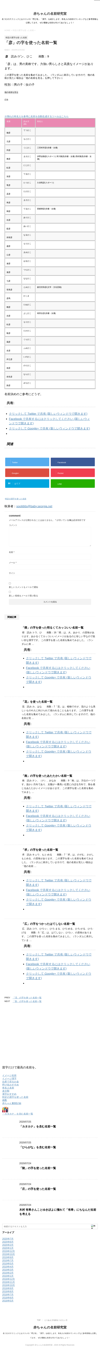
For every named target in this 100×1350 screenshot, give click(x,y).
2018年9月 (8, 1288)
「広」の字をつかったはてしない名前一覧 (48, 923)
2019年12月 (8, 1251)
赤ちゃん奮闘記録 (11, 1103)
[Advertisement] (39, 106)
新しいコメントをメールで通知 (23, 587)
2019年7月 (8, 1260)
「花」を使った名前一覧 (37, 701)
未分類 (5, 1091)
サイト (12, 573)
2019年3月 (8, 1270)
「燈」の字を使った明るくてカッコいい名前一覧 (53, 627)
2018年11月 (8, 1282)
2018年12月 (8, 1279)
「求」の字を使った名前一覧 (40, 849)
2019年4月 (8, 1266)
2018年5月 (8, 1301)
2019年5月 (8, 1263)
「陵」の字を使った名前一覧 (37, 1168)
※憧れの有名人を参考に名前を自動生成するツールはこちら (36, 116)
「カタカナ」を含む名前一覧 (17, 1114)
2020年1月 (8, 1248)
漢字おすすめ (9, 1094)
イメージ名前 (9, 1075)
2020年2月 (8, 1245)
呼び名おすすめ (10, 1084)
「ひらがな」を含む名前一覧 (37, 1147)
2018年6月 (8, 1297)
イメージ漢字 (9, 1078)
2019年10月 (8, 1254)
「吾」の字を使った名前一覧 (27, 1001)
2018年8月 (8, 1291)
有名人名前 (8, 1088)
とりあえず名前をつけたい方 (56, 1320)
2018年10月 (8, 1285)
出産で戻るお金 (10, 1081)
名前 (11, 552)
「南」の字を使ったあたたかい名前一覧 (47, 775)
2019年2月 (8, 1273)
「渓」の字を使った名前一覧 (27, 997)
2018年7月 (8, 1294)
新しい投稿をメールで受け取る (23, 595)
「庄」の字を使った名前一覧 (37, 1188)
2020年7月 (8, 1239)
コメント (13, 525)
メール (12, 562)
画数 (4, 1100)
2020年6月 (8, 1242)
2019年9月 (8, 1257)
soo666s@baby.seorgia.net (34, 506)
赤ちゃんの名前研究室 (50, 13)
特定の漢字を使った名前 (15, 499)
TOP (39, 1320)
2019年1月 (8, 1276)
